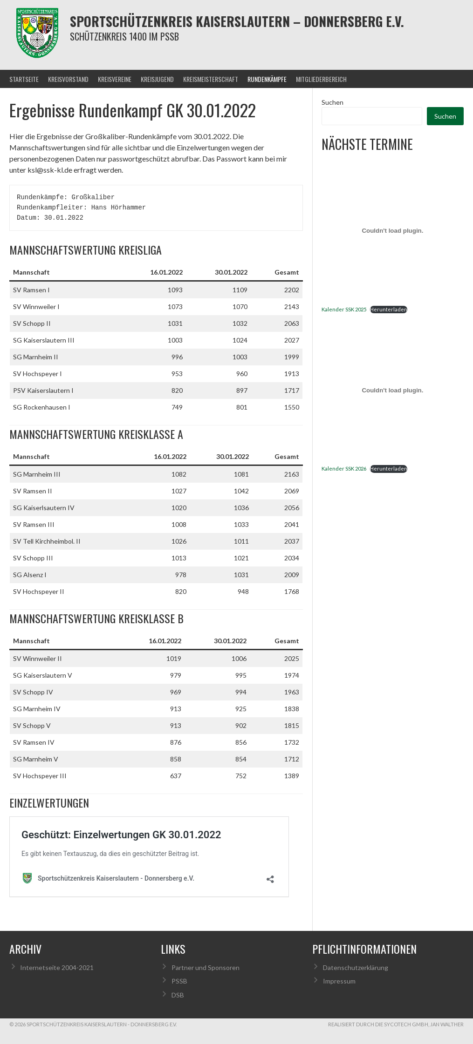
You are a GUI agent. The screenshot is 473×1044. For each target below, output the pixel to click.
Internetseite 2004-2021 (57, 967)
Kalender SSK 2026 (344, 468)
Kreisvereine (114, 79)
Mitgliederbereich (321, 79)
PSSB (179, 981)
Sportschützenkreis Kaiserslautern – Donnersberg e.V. (237, 21)
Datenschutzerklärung (355, 967)
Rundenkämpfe (267, 79)
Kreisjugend (157, 79)
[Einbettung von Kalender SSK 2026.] (393, 390)
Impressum (339, 981)
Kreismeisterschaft (210, 79)
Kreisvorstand (68, 79)
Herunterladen (388, 309)
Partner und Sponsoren (205, 967)
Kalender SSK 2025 (344, 309)
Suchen (332, 102)
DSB (177, 995)
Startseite (24, 79)
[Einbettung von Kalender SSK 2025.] (393, 230)
